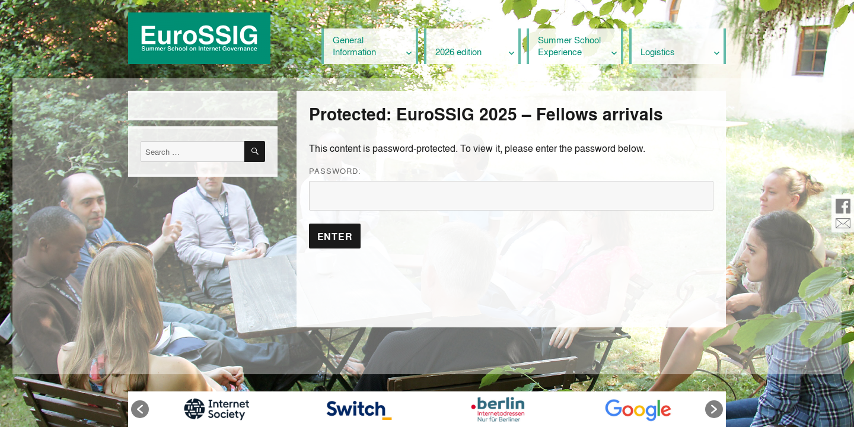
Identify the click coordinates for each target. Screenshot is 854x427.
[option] (216, 409)
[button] (140, 409)
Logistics (657, 51)
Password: (511, 188)
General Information (354, 45)
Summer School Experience (569, 45)
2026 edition (458, 51)
